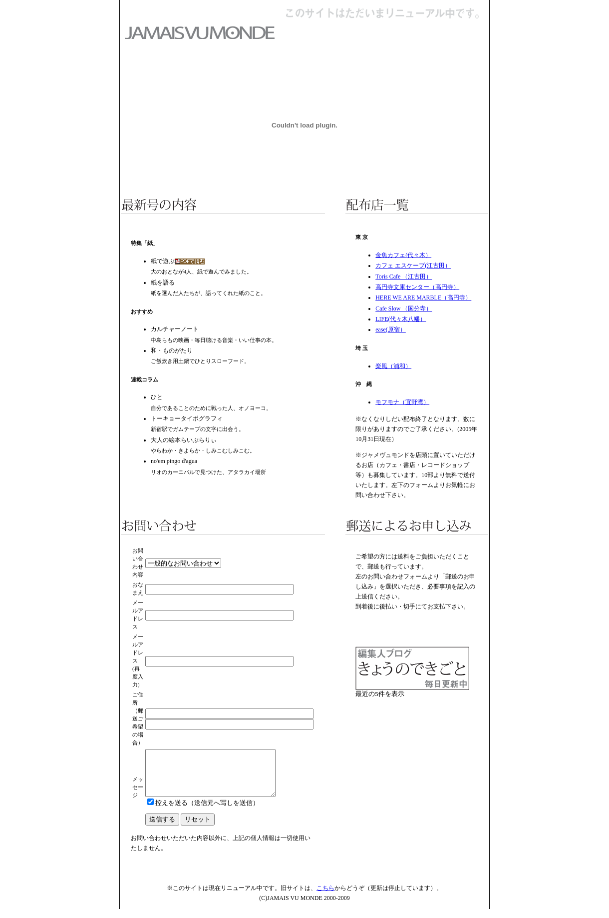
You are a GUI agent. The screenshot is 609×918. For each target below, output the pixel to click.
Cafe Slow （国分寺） (403, 308)
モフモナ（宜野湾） (402, 402)
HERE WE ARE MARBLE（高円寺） (423, 297)
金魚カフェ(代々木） (403, 255)
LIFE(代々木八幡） (400, 319)
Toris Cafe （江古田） (403, 276)
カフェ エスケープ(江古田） (413, 265)
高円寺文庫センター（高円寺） (417, 287)
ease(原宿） (390, 329)
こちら (325, 897)
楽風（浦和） (393, 366)
